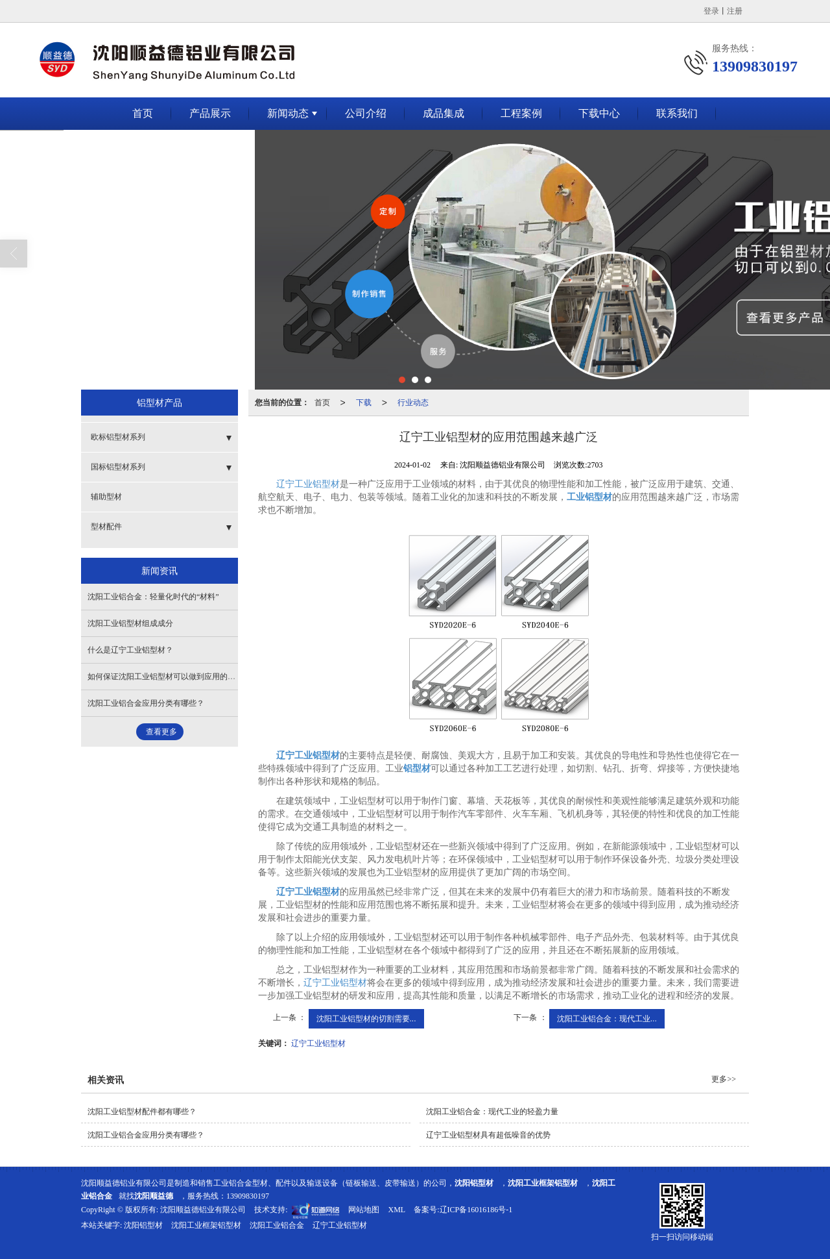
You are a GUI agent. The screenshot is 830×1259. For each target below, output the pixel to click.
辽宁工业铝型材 (308, 484)
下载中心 (599, 113)
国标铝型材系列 (118, 466)
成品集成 (443, 113)
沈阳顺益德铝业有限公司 (203, 1209)
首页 (142, 113)
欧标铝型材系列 (118, 437)
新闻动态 (288, 113)
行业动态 (413, 402)
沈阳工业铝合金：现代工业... (607, 1018)
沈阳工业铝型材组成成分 (130, 623)
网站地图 (363, 1209)
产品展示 (210, 113)
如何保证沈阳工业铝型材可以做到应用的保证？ (169, 676)
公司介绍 (365, 113)
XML (396, 1209)
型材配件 (106, 526)
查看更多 (161, 731)
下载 (364, 402)
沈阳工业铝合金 (277, 1225)
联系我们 (677, 113)
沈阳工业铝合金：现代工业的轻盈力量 (492, 1111)
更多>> (723, 1079)
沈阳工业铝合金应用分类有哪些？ (146, 703)
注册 (734, 11)
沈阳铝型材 (143, 1225)
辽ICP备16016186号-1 (476, 1209)
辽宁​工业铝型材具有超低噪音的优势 (488, 1135)
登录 (711, 11)
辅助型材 (106, 496)
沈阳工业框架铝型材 (206, 1225)
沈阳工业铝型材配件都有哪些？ (142, 1111)
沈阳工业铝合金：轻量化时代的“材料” (153, 596)
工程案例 (521, 113)
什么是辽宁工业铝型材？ (130, 649)
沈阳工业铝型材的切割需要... (366, 1018)
